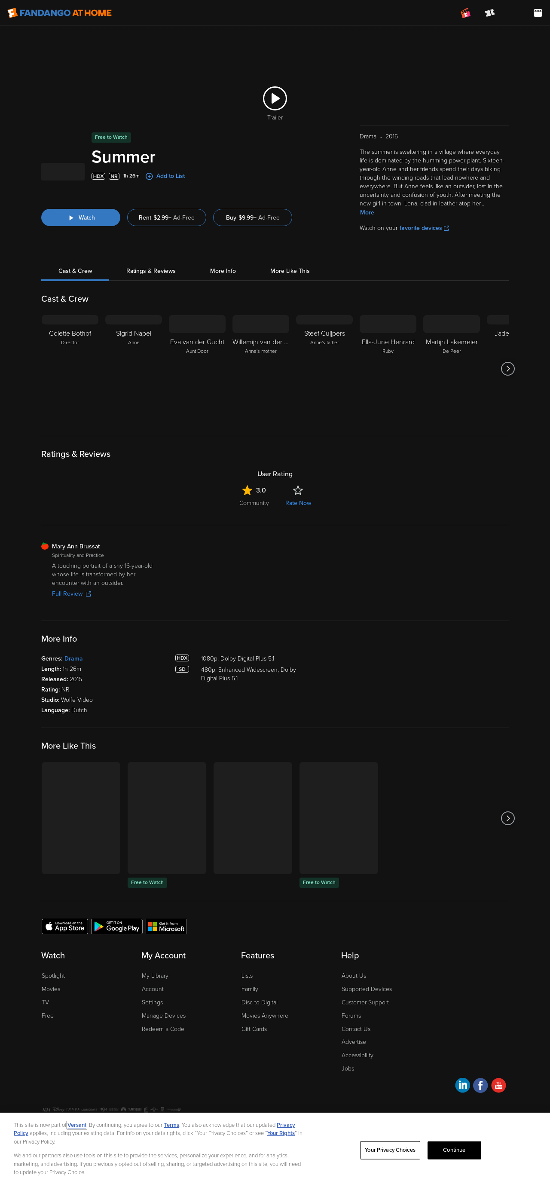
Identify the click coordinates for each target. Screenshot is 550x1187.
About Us (354, 975)
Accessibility (357, 1055)
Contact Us (356, 1029)
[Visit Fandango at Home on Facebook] (481, 1086)
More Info (223, 271)
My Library (155, 975)
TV (45, 1002)
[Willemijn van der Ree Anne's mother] (261, 369)
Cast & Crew (75, 271)
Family (249, 989)
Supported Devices (367, 989)
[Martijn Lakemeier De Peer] (451, 369)
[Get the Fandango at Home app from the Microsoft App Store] (166, 926)
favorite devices (424, 228)
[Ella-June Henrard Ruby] (388, 369)
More (367, 212)
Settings (152, 1002)
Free (48, 1015)
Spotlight (53, 975)
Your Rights (281, 1133)
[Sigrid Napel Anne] (133, 369)
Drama (73, 658)
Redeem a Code (163, 1029)
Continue (454, 1150)
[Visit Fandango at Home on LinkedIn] (463, 1086)
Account (153, 989)
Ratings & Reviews (151, 271)
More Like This (290, 271)
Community (254, 503)
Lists (247, 975)
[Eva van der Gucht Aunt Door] (197, 369)
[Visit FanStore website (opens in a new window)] (538, 13)
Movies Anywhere (264, 1015)
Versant (76, 1125)
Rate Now (298, 503)
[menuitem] (513, 13)
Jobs (348, 1068)
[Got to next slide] (508, 369)
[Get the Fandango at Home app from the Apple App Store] (65, 926)
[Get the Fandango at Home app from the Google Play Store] (117, 926)
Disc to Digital (259, 1002)
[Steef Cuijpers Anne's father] (324, 369)
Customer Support (365, 1002)
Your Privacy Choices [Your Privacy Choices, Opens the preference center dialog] (390, 1150)
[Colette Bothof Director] (70, 369)
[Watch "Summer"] (80, 217)
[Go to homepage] (59, 13)
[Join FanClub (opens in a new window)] (465, 13)
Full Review (71, 593)
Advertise (354, 1042)
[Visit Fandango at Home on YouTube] (499, 1086)
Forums (351, 1015)
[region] (275, 1150)
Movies (51, 989)
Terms (171, 1125)
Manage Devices (164, 1015)
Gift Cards (254, 1029)
